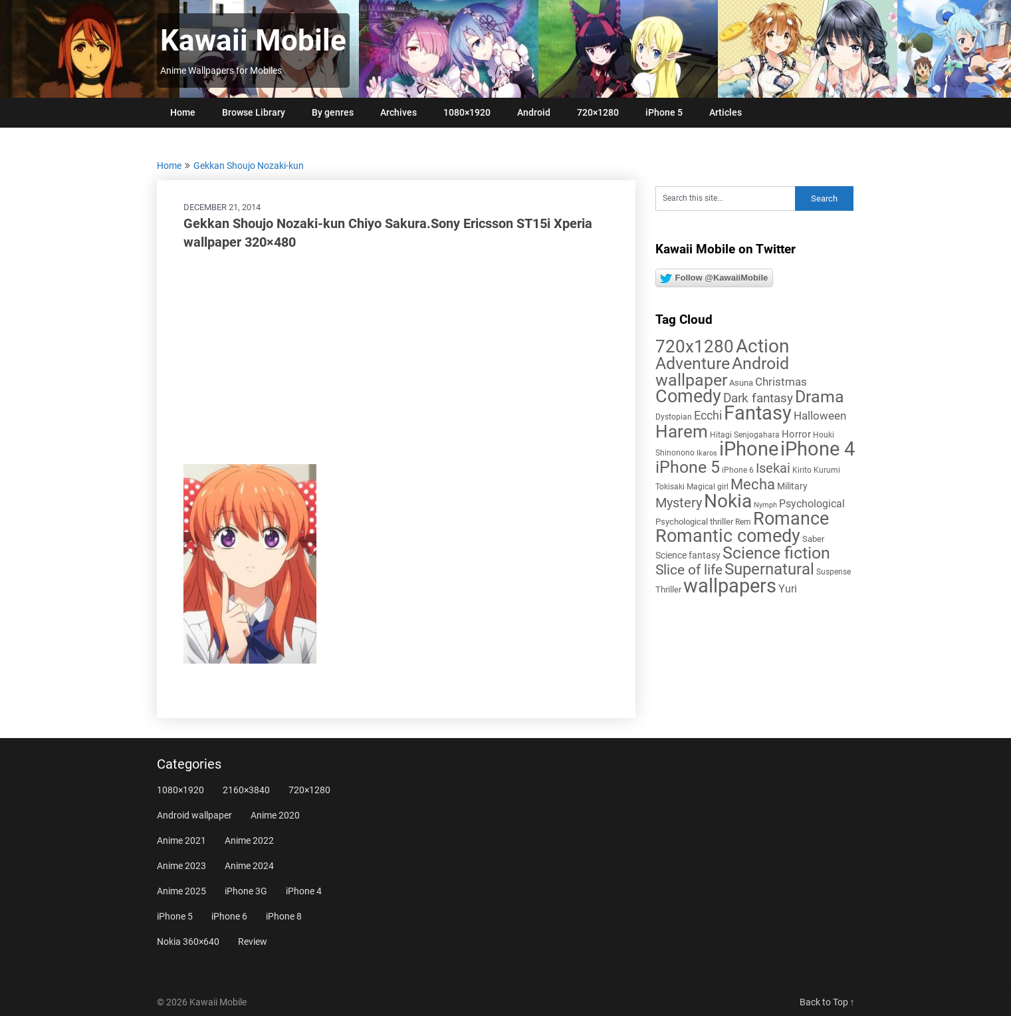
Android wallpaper (194, 815)
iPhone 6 (229, 916)
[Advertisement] (396, 358)
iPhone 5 (664, 112)
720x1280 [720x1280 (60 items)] (694, 346)
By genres (333, 112)
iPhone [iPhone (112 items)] (748, 449)
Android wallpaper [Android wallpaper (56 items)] (722, 372)
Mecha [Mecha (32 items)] (752, 484)
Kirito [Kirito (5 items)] (802, 470)
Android (533, 112)
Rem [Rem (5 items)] (743, 522)
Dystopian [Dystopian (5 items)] (673, 417)
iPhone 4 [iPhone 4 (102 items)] (817, 449)
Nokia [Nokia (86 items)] (728, 501)
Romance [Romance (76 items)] (791, 518)
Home (182, 112)
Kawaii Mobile (253, 40)
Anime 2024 (249, 865)
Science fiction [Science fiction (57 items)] (776, 553)
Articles (725, 112)
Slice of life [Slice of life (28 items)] (689, 569)
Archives (398, 112)
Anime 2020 (275, 815)
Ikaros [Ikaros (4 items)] (707, 453)
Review (252, 941)
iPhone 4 (304, 891)
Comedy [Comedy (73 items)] (688, 396)
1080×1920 (467, 112)
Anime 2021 (181, 840)
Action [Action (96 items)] (762, 346)
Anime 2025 (181, 891)
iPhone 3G (246, 891)
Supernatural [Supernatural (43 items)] (769, 569)
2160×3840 (246, 790)
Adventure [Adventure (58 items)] (692, 363)
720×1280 (598, 112)
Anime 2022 (249, 840)
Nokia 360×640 (188, 941)
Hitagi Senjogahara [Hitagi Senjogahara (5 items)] (745, 435)
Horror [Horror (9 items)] (796, 434)
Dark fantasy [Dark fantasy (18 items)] (758, 398)
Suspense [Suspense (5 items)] (833, 571)
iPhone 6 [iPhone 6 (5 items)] (738, 470)
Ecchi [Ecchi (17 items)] (708, 415)
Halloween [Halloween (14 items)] (820, 415)
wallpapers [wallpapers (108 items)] (729, 585)
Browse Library (253, 112)
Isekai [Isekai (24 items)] (773, 468)
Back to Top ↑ (827, 1002)
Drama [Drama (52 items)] (819, 396)
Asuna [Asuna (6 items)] (741, 383)
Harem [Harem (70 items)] (681, 431)
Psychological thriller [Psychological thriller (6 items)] (694, 522)
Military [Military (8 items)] (792, 486)
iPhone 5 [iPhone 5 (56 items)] (687, 467)
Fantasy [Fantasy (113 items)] (758, 413)
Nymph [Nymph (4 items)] (765, 505)
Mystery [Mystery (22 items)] (678, 503)
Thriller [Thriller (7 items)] (668, 589)
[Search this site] (725, 198)
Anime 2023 (181, 865)
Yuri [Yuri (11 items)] (787, 588)
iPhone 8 (284, 916)
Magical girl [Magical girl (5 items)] (708, 486)
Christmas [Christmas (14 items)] (781, 381)
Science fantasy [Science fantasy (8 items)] (688, 555)
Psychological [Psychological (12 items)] (812, 503)
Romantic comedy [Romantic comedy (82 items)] (727, 536)
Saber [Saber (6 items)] (813, 539)
